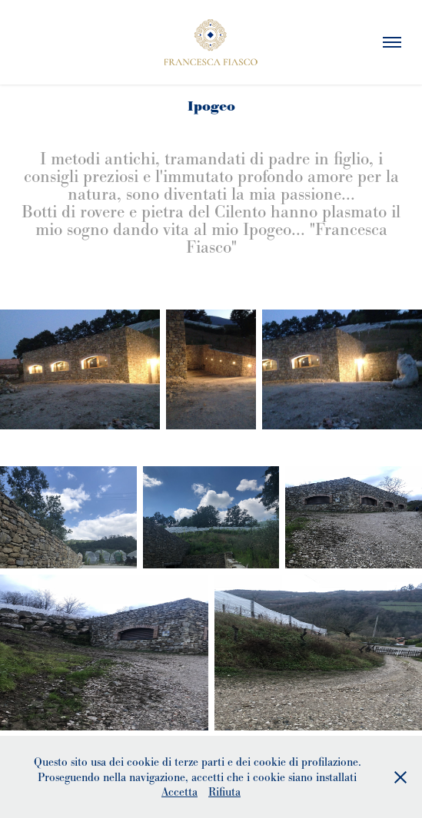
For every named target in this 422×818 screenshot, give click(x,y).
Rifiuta (224, 791)
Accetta (179, 791)
